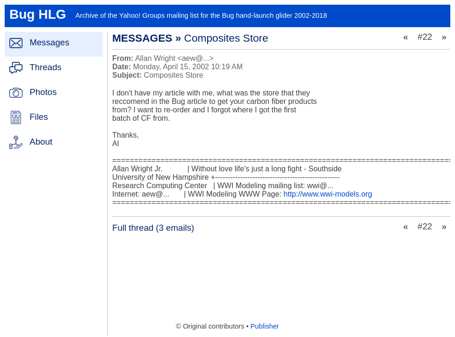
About (40, 142)
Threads (45, 67)
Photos (43, 92)
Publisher (265, 326)
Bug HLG (37, 14)
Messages (49, 42)
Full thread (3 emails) (153, 228)
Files (38, 117)
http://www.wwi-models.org (327, 194)
